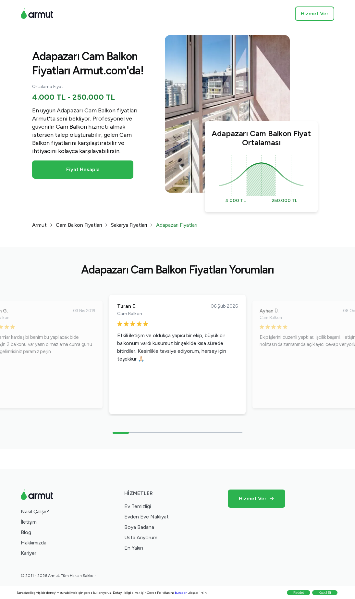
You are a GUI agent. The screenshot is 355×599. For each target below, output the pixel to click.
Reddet (298, 592)
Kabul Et (325, 592)
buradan (181, 593)
